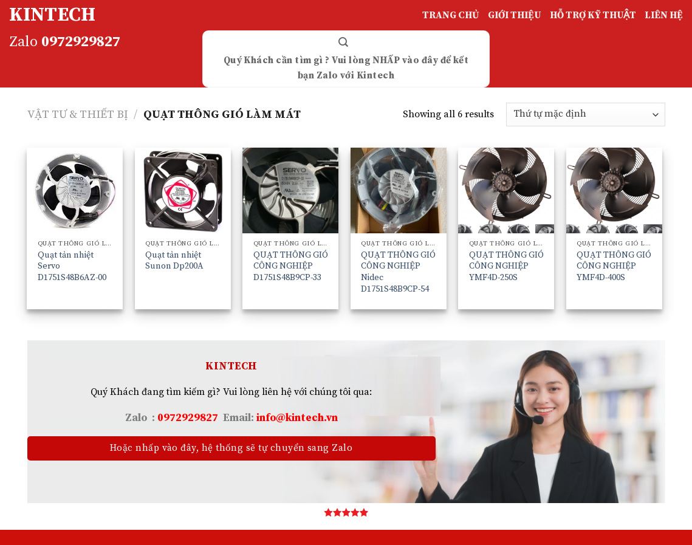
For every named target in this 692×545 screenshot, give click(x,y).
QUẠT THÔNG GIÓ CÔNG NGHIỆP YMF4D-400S (614, 266)
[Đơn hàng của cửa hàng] (585, 114)
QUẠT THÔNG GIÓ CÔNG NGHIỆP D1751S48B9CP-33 (290, 266)
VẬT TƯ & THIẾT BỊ (77, 115)
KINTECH (52, 15)
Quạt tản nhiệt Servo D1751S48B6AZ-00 (72, 266)
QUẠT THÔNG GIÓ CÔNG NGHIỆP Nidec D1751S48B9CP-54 (398, 272)
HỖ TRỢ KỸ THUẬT (593, 15)
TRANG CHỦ (450, 15)
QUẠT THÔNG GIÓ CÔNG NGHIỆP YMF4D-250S (506, 266)
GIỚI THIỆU (514, 15)
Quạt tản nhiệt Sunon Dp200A (174, 261)
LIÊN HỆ (664, 15)
